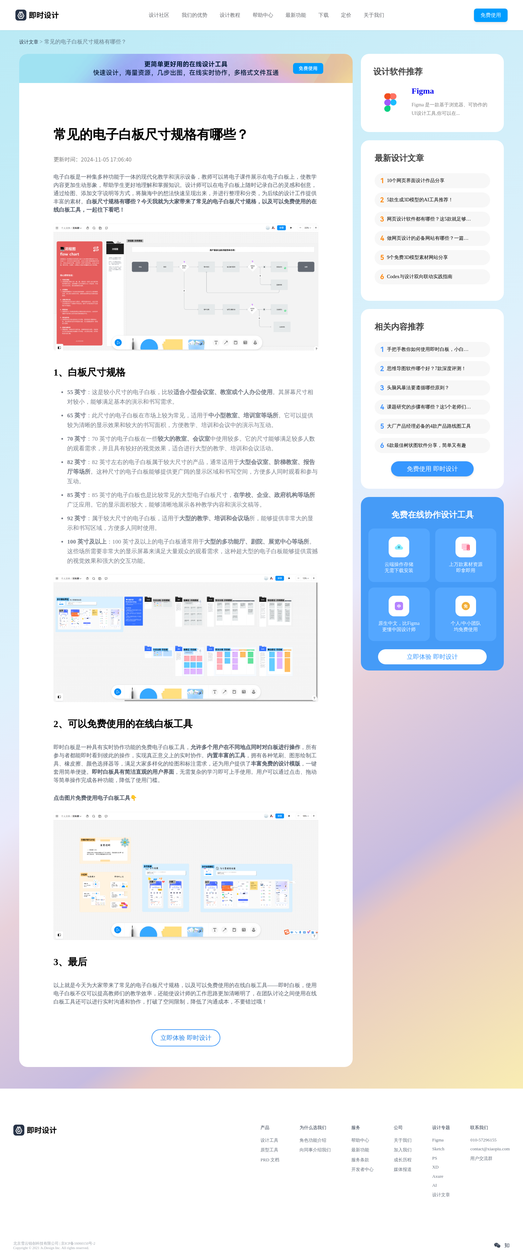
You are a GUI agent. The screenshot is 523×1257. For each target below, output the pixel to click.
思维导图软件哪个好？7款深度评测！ (426, 368)
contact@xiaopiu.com (490, 1148)
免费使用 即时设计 (432, 468)
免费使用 (491, 15)
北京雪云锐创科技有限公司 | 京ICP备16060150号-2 (54, 1243)
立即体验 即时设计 (185, 1037)
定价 (346, 15)
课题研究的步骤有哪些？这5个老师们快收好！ (430, 407)
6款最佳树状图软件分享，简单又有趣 (426, 445)
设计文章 (28, 42)
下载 (323, 15)
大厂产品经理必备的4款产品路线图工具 (429, 426)
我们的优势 (194, 15)
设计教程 (230, 15)
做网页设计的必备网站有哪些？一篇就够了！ (430, 238)
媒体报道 (403, 1169)
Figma (423, 90)
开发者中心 (362, 1169)
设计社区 (159, 15)
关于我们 (374, 15)
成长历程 (403, 1159)
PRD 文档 (269, 1159)
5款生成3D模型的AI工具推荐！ (420, 199)
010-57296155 (483, 1139)
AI (434, 1185)
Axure (437, 1176)
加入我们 (403, 1149)
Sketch (438, 1148)
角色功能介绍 (313, 1140)
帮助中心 (263, 15)
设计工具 (269, 1140)
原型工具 (269, 1149)
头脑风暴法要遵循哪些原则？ (418, 387)
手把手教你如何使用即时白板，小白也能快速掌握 (430, 349)
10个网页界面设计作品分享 (416, 180)
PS (434, 1158)
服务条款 (360, 1159)
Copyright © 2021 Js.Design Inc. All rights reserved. (51, 1248)
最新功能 (295, 15)
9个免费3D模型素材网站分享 (417, 257)
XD (435, 1167)
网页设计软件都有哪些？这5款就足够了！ (430, 219)
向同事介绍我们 (315, 1149)
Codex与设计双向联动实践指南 (419, 276)
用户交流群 (481, 1158)
